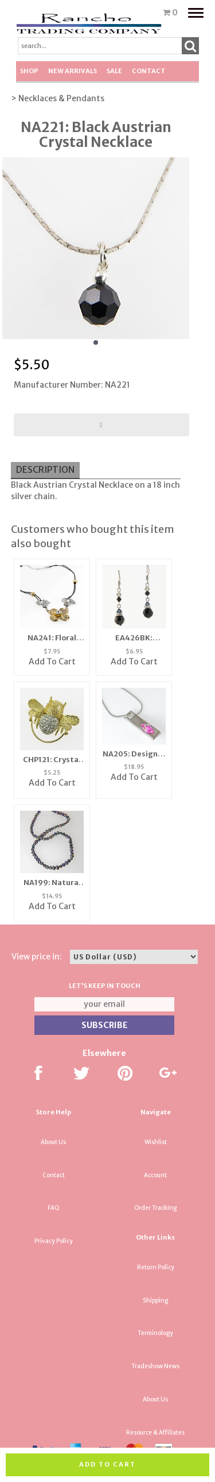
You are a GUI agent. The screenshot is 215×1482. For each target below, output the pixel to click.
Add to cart (107, 1464)
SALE (114, 71)
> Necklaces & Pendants (57, 98)
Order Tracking (155, 1208)
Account (155, 1175)
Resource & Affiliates (155, 1432)
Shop (29, 71)
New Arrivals (72, 71)
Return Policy (155, 1267)
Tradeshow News (155, 1366)
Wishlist (155, 1142)
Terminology (155, 1333)
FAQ (54, 1208)
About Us (53, 1142)
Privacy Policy (53, 1241)
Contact (149, 71)
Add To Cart (52, 661)
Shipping (155, 1300)
